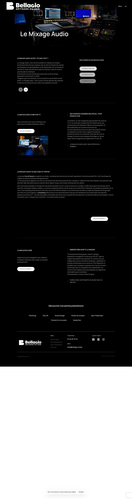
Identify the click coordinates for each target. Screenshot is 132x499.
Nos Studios (55, 335)
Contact (53, 343)
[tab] (86, 110)
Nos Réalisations (56, 338)
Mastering (32, 311)
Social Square (29, 172)
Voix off (45, 311)
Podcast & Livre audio (59, 316)
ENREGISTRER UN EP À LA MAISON (81, 245)
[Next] (26, 85)
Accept (81, 492)
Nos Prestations (56, 340)
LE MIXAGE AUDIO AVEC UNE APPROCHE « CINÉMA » (83, 141)
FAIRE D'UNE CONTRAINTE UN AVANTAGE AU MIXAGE (84, 277)
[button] (123, 6)
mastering (41, 188)
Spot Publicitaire (97, 311)
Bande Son (77, 316)
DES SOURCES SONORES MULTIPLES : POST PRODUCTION (84, 111)
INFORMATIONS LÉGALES (23, 352)
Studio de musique (78, 311)
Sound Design (60, 311)
